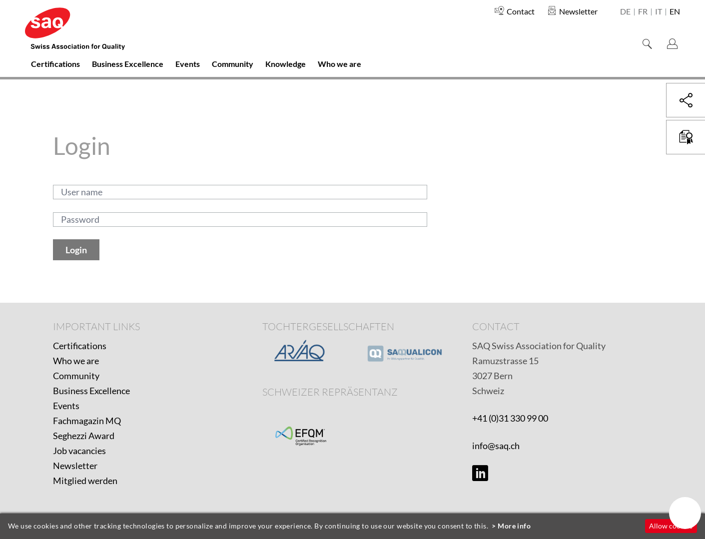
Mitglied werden (85, 480)
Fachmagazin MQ (87, 420)
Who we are (76, 360)
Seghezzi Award (83, 435)
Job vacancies (79, 450)
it (658, 11)
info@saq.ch (496, 445)
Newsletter (75, 465)
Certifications (79, 345)
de (625, 11)
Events (66, 405)
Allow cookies (671, 526)
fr (643, 11)
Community (76, 375)
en (675, 11)
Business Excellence (91, 390)
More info (514, 526)
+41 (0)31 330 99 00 (510, 418)
